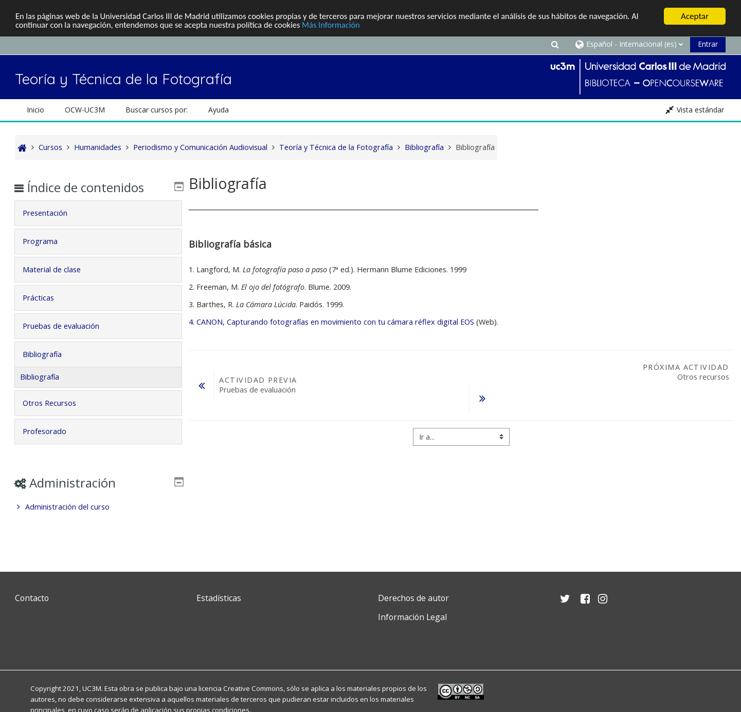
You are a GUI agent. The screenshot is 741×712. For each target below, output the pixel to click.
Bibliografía (49, 354)
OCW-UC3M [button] (85, 110)
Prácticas (45, 298)
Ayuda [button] (218, 110)
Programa (47, 241)
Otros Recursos (56, 403)
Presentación (52, 213)
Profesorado (52, 431)
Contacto (32, 598)
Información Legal (412, 617)
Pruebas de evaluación (68, 326)
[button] (555, 43)
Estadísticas (218, 598)
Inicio (35, 110)
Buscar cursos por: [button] (156, 110)
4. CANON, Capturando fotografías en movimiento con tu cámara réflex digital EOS (331, 322)
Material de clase (59, 269)
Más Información (351, 25)
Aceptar (695, 16)
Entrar (708, 44)
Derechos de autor (413, 598)
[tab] (98, 213)
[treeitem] (98, 507)
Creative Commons (253, 688)
